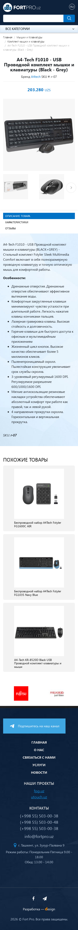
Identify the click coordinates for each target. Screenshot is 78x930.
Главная (7, 37)
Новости (39, 772)
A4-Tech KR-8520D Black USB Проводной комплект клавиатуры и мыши (37, 663)
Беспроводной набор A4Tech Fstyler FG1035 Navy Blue (37, 593)
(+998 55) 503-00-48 (39, 822)
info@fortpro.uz (39, 836)
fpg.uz (39, 790)
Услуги (39, 765)
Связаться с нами (39, 757)
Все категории (39, 28)
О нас (39, 750)
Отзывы (10, 228)
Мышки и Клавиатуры (29, 37)
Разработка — (39, 909)
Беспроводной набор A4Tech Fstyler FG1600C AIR (37, 524)
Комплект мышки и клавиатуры (26, 41)
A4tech (36, 76)
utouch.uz (39, 796)
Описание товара (17, 216)
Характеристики (16, 222)
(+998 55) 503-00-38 (39, 815)
